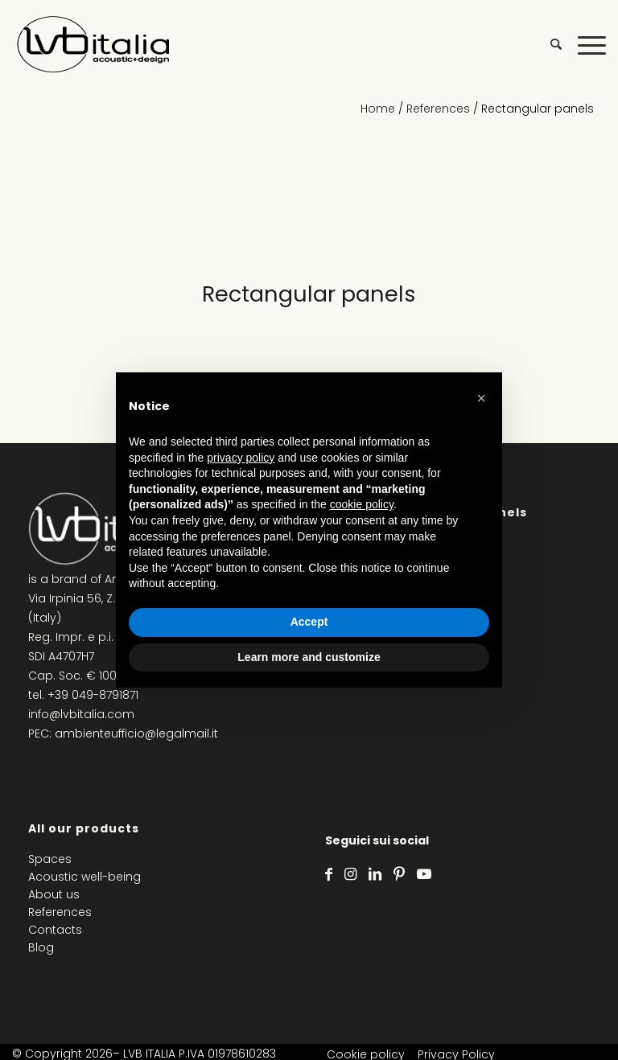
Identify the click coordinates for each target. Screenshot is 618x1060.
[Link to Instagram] (350, 874)
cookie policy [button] (361, 504)
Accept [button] (309, 621)
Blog (41, 947)
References (438, 109)
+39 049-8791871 (92, 695)
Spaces (50, 859)
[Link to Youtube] (424, 874)
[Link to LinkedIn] (375, 874)
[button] (481, 398)
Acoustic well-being (84, 877)
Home (377, 109)
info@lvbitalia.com (81, 714)
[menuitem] (548, 44)
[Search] (548, 44)
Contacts (55, 930)
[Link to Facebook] (328, 874)
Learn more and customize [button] (308, 657)
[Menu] (584, 44)
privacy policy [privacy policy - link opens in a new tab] (240, 457)
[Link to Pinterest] (399, 874)
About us (54, 894)
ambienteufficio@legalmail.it (136, 733)
